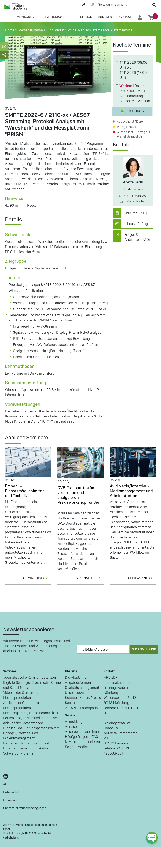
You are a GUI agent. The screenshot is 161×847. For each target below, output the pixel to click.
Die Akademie (75, 678)
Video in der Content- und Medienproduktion (22, 695)
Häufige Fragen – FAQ (81, 737)
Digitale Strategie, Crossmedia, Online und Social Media (32, 685)
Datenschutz (12, 792)
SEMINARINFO (37, 578)
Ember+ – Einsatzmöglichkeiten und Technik (25, 491)
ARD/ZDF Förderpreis (81, 708)
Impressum (10, 800)
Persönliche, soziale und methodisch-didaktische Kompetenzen (31, 720)
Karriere (71, 703)
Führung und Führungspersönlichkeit (31, 728)
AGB (6, 784)
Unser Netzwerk (77, 693)
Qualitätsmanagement (82, 688)
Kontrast (92, 4)
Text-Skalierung (83, 4)
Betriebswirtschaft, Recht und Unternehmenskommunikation (26, 746)
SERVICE (86, 17)
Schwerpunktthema (18, 753)
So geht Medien (77, 747)
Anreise (71, 727)
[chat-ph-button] (152, 838)
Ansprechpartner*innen (83, 732)
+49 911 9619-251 (133, 196)
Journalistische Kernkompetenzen (29, 678)
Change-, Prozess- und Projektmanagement (20, 735)
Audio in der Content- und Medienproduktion (23, 705)
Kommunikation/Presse (83, 698)
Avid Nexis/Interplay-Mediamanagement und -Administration (132, 491)
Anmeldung (73, 722)
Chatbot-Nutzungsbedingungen (24, 808)
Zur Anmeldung (143, 649)
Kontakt (124, 17)
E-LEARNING (55, 17)
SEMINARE (25, 17)
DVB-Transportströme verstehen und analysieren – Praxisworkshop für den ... (78, 497)
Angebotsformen (78, 683)
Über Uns (105, 17)
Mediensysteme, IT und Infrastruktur (30, 713)
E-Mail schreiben (133, 201)
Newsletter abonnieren (82, 742)
